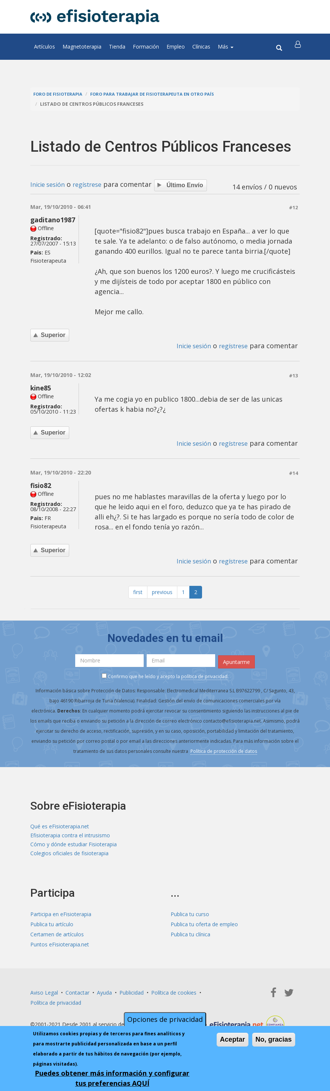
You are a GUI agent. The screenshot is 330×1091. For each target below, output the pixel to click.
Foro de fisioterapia (60, 94)
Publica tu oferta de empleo (204, 927)
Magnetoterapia (81, 46)
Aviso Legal (44, 996)
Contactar (77, 996)
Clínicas (201, 46)
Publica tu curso (190, 917)
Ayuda (104, 996)
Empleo (175, 46)
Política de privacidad (55, 1006)
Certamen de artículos (57, 938)
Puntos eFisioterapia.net (59, 948)
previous (162, 593)
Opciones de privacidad (165, 1019)
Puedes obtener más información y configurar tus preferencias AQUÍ (112, 1078)
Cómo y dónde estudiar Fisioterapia (73, 846)
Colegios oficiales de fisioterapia (69, 856)
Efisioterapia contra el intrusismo (70, 836)
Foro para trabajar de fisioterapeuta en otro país (164, 94)
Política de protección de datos (223, 750)
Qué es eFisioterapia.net (59, 826)
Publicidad (131, 996)
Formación (146, 46)
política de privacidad (204, 675)
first (138, 593)
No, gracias (274, 1039)
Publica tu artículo (51, 927)
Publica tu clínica (190, 938)
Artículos (44, 46)
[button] (298, 47)
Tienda (117, 46)
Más (225, 46)
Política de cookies (173, 996)
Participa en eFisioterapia (60, 917)
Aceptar (232, 1039)
